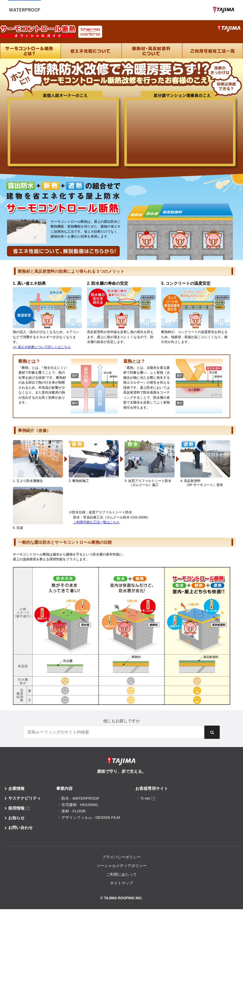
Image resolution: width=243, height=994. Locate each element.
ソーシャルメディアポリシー (122, 865)
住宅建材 (79, 804)
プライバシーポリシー (121, 857)
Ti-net (145, 798)
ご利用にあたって (121, 874)
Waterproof (24, 10)
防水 (80, 798)
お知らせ (16, 818)
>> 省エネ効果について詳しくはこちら (42, 347)
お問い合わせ (20, 827)
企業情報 (16, 788)
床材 (73, 811)
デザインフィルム (90, 817)
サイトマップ (121, 883)
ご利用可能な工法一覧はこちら (96, 522)
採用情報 (16, 808)
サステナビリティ (24, 798)
